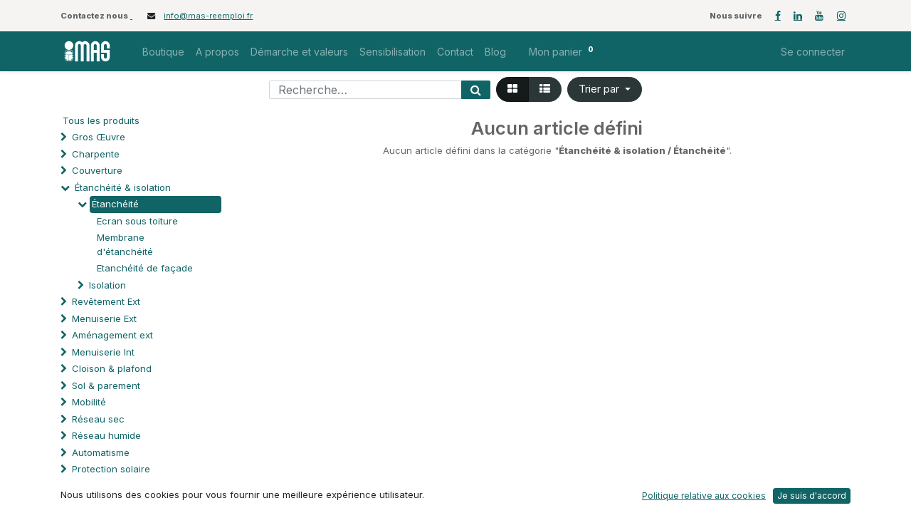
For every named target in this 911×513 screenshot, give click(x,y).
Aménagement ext (112, 335)
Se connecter (813, 52)
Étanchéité (115, 203)
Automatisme (101, 452)
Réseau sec (98, 419)
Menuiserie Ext (104, 318)
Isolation (107, 285)
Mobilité (89, 402)
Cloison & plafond (112, 368)
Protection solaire (111, 469)
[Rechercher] (475, 90)
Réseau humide (106, 435)
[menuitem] (163, 51)
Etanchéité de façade (145, 268)
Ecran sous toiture (137, 221)
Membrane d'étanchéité (125, 244)
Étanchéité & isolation (123, 187)
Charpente (96, 154)
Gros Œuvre (98, 136)
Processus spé (105, 486)
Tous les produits (101, 120)
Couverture (97, 170)
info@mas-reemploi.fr (208, 16)
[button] (604, 89)
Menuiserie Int (103, 352)
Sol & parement (107, 385)
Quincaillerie (99, 502)
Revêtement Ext (106, 301)
